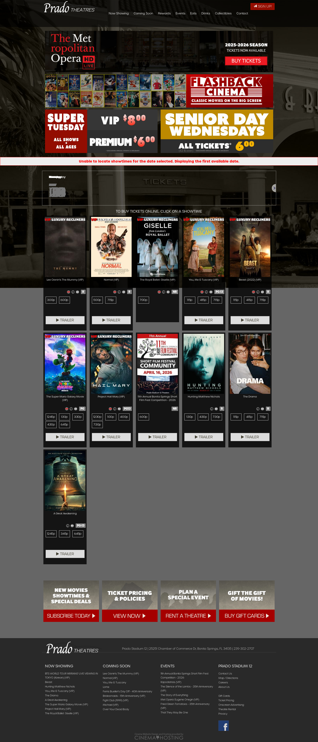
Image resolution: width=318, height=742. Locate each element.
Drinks (230, 23)
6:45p (64, 425)
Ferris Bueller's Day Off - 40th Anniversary (127, 691)
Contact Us (225, 673)
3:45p (64, 534)
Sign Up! (263, 6)
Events (204, 23)
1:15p (189, 300)
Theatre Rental (227, 709)
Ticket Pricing (226, 700)
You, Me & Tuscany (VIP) (59, 691)
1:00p (110, 417)
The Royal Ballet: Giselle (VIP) (62, 713)
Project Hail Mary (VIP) (58, 709)
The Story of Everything (174, 695)
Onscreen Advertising (231, 704)
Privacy (222, 713)
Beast (48, 682)
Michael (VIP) (110, 704)
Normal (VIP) (110, 678)
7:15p (110, 300)
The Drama (51, 695)
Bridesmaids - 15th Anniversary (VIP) (124, 696)
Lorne (106, 687)
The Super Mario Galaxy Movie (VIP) (66, 704)
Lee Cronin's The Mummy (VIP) (121, 673)
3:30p (78, 417)
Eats (217, 23)
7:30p (97, 425)
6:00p (64, 300)
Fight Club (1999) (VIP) (115, 700)
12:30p (97, 417)
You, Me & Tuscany (114, 682)
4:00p (124, 417)
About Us (224, 687)
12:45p (51, 417)
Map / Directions (228, 678)
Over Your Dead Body (116, 709)
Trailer (65, 320)
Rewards (188, 23)
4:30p (51, 425)
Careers (223, 682)
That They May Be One (174, 712)
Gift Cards (224, 696)
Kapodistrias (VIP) (171, 682)
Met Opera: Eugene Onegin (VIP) (180, 699)
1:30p (64, 417)
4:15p (203, 300)
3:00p (51, 300)
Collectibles (247, 23)
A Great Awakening (56, 700)
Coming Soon (167, 23)
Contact (266, 23)
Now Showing (143, 23)
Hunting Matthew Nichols (60, 686)
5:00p (97, 300)
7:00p (143, 300)
